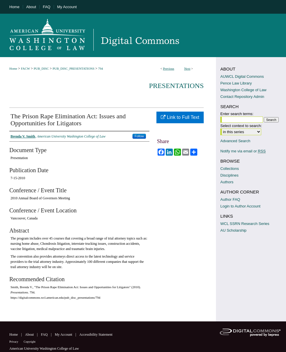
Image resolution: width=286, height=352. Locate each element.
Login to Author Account (240, 206)
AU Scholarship (233, 230)
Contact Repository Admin (242, 96)
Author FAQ (230, 199)
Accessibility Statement (96, 334)
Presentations (176, 85)
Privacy (14, 341)
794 (100, 68)
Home (13, 68)
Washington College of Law (243, 90)
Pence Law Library (236, 83)
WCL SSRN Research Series (244, 223)
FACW (25, 68)
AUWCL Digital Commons (242, 76)
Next (187, 68)
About (30, 334)
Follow (139, 136)
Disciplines (229, 175)
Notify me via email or (243, 151)
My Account (64, 334)
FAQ (44, 334)
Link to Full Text (180, 117)
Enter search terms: (236, 114)
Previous (168, 68)
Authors (226, 182)
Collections (229, 168)
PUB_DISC (41, 68)
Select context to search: (241, 126)
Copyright (30, 341)
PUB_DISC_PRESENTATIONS (73, 68)
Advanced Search (235, 141)
